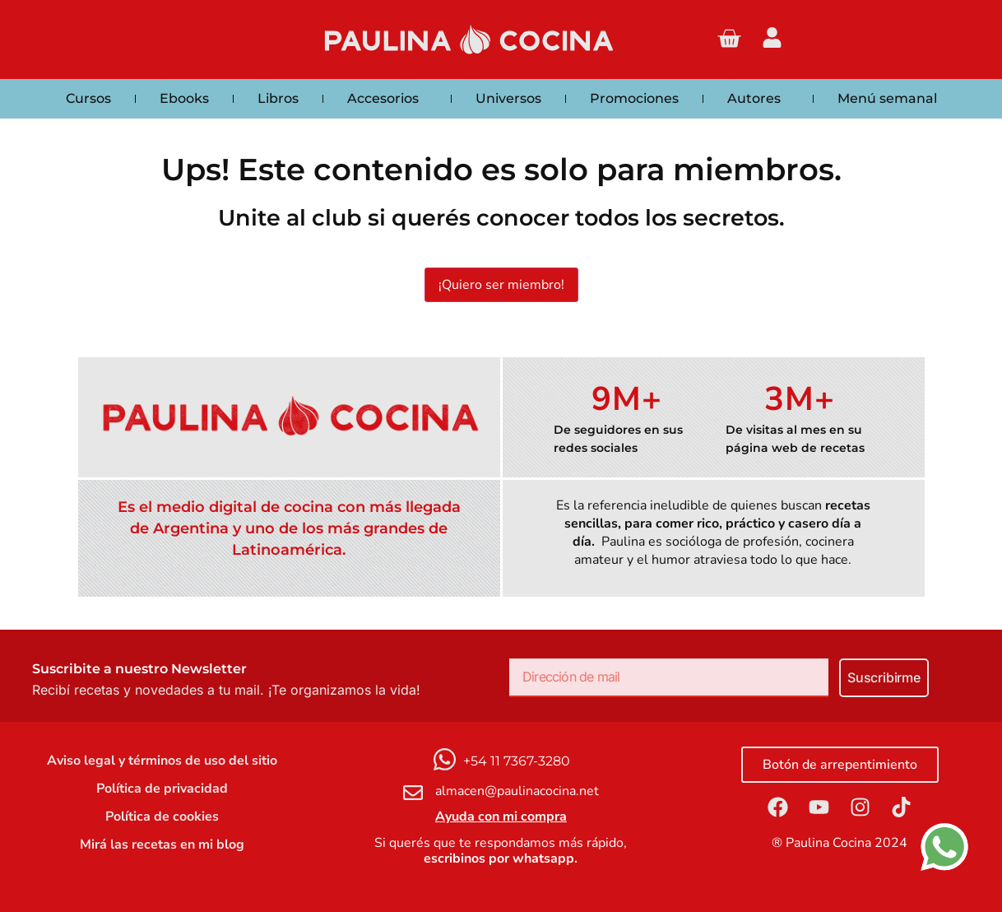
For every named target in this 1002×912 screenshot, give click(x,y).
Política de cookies (162, 816)
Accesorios (387, 99)
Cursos (88, 98)
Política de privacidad (162, 788)
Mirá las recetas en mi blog (162, 844)
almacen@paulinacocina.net (517, 791)
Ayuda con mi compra (501, 816)
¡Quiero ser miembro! (501, 285)
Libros (278, 98)
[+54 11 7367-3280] (444, 759)
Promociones (634, 98)
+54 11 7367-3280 (516, 761)
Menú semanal (887, 98)
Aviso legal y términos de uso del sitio (162, 760)
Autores (758, 99)
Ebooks (184, 98)
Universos (508, 98)
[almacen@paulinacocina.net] (413, 793)
